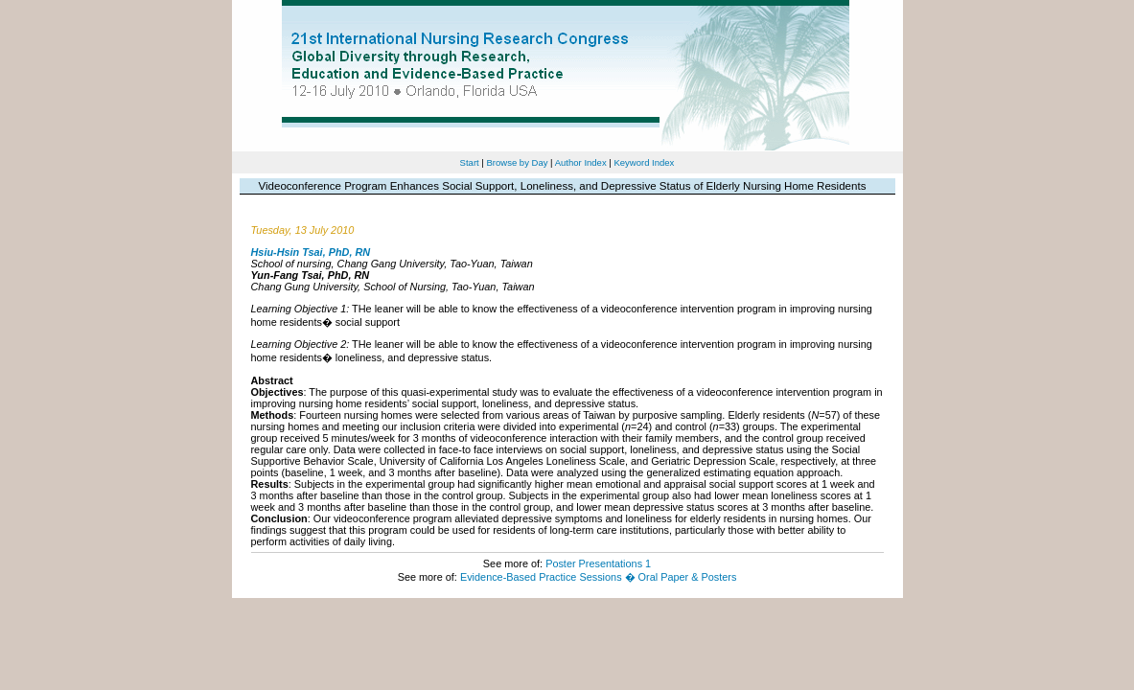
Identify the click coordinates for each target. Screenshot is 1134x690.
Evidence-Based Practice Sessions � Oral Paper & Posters (598, 577)
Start (469, 162)
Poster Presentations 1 (598, 563)
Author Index (581, 162)
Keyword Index (643, 162)
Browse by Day (516, 162)
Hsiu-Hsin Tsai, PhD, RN (311, 252)
